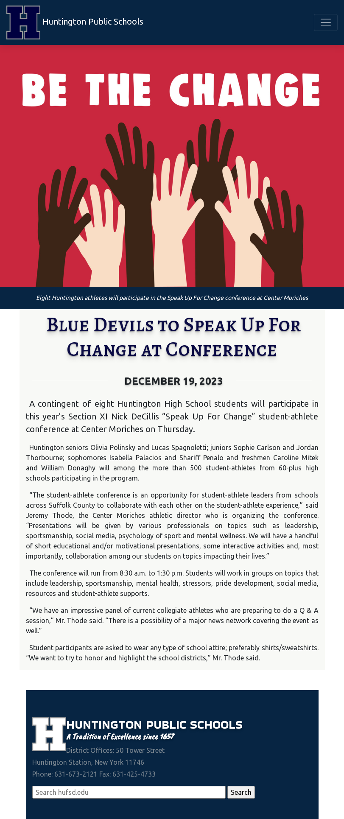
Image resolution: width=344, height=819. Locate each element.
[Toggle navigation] (326, 22)
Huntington (106, 724)
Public (168, 724)
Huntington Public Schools (74, 22)
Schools (216, 724)
